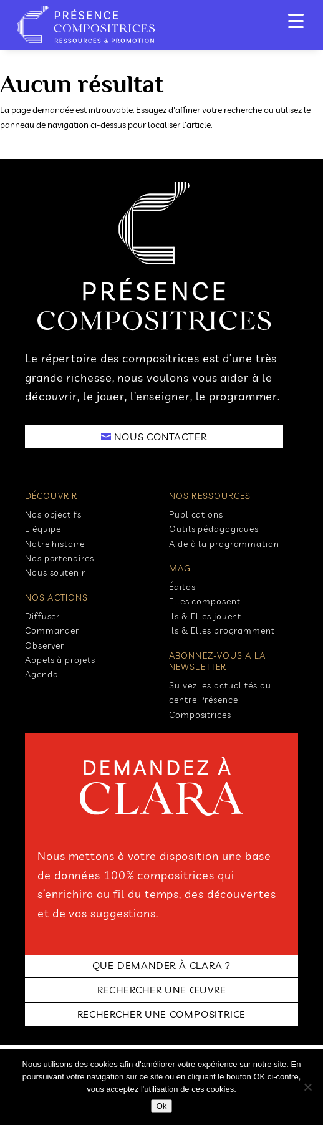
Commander (52, 630)
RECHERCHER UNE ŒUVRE (161, 989)
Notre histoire (55, 543)
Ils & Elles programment (222, 630)
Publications (196, 514)
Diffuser (42, 616)
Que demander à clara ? (161, 965)
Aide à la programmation (224, 543)
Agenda (41, 674)
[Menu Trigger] (296, 20)
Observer (44, 645)
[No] (307, 1087)
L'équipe (43, 528)
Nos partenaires (59, 558)
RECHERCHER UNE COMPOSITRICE (161, 1014)
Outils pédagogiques (214, 528)
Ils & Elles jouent (205, 616)
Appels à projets (60, 659)
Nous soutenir (55, 572)
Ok (161, 1106)
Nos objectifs (53, 514)
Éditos (182, 586)
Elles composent (205, 601)
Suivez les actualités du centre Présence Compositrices (220, 700)
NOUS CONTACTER (160, 436)
